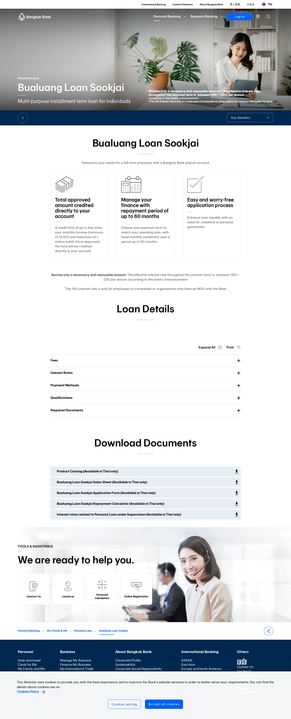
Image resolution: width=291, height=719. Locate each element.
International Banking (154, 4)
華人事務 (235, 4)
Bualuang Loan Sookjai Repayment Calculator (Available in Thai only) (110, 504)
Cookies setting (124, 704)
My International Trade (76, 669)
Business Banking (204, 16)
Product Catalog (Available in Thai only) (87, 471)
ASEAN (186, 660)
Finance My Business (75, 665)
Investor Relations (183, 4)
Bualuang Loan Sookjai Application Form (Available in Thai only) (106, 493)
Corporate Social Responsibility (138, 669)
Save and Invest (29, 660)
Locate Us (244, 671)
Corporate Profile (128, 660)
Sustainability (125, 665)
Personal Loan (83, 630)
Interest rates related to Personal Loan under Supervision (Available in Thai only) (119, 514)
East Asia (188, 665)
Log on (240, 17)
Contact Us (245, 667)
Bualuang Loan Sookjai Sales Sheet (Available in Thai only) (102, 482)
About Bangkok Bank (211, 4)
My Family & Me (57, 630)
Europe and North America (201, 669)
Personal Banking (166, 16)
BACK (23, 118)
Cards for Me (27, 665)
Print (231, 347)
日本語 (250, 4)
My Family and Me (31, 669)
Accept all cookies (163, 704)
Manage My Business (75, 660)
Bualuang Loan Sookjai (113, 630)
